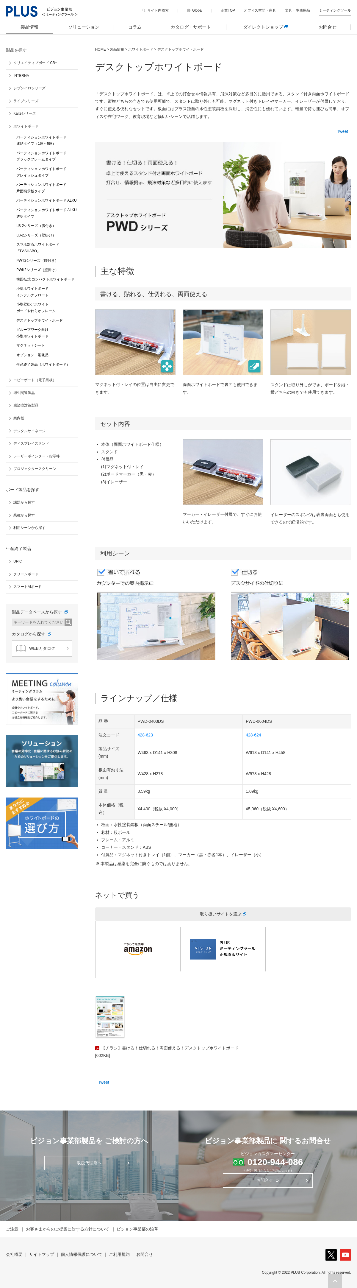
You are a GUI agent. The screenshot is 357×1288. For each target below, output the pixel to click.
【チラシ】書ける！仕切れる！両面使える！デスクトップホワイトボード (170, 1048)
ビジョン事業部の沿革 (137, 1229)
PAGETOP (335, 1281)
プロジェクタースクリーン (34, 469)
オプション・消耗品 (32, 355)
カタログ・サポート (191, 26)
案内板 (18, 418)
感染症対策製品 (25, 405)
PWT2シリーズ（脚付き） (37, 260)
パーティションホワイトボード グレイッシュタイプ (41, 172)
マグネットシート (30, 345)
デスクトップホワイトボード (39, 320)
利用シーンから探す (29, 528)
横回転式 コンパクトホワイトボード (45, 279)
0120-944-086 (275, 1162)
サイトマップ (41, 1254)
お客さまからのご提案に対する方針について (67, 1229)
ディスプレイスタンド (31, 443)
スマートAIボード (27, 587)
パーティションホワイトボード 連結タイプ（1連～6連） (41, 140)
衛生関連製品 (24, 393)
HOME (100, 49)
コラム (135, 26)
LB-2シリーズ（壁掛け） (36, 235)
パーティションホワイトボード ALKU (46, 200)
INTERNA (21, 76)
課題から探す (24, 502)
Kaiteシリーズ (24, 113)
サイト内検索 (158, 10)
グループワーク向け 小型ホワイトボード (32, 333)
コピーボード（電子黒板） (34, 380)
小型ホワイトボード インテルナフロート (32, 291)
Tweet (342, 131)
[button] (335, 1281)
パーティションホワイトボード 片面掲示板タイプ (41, 188)
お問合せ (327, 26)
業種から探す (24, 515)
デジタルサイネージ (29, 431)
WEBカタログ (35, 648)
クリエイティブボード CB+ (35, 63)
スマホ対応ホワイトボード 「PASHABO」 (37, 247)
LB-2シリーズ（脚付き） (36, 226)
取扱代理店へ (89, 1163)
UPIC (17, 561)
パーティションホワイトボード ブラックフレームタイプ (41, 156)
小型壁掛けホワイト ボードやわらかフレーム (36, 307)
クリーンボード (25, 574)
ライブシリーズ (25, 101)
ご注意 (12, 1229)
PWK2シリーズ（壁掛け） (37, 270)
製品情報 (29, 26)
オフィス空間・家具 (260, 10)
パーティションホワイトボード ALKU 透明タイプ (46, 213)
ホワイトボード (140, 49)
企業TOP (228, 10)
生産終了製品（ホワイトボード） (43, 364)
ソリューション (83, 26)
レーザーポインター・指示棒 (36, 456)
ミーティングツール (335, 10)
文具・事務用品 (297, 10)
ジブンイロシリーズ (29, 88)
